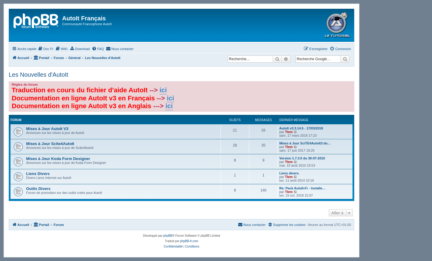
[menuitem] (45, 48)
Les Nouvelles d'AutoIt (38, 74)
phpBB (167, 235)
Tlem (289, 132)
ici (163, 90)
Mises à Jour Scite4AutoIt (50, 143)
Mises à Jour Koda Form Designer (58, 158)
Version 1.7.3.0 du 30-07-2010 (302, 158)
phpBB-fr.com (189, 241)
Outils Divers (38, 188)
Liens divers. (289, 173)
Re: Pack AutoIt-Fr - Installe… (302, 188)
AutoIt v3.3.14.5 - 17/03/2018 (301, 128)
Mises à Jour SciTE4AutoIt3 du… (305, 143)
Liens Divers (38, 173)
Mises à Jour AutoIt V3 (47, 128)
